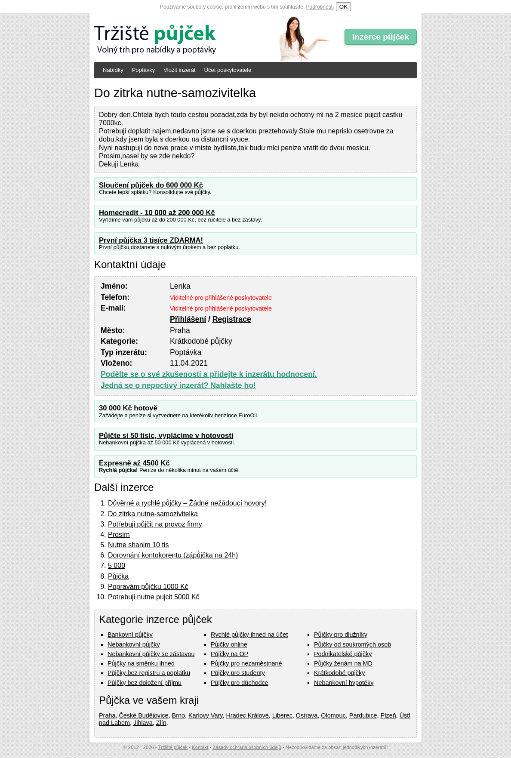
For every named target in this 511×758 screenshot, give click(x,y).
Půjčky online (229, 644)
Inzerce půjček (380, 36)
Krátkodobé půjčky (339, 672)
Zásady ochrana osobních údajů (246, 747)
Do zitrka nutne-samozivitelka (153, 514)
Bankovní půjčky (130, 634)
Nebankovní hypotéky (343, 682)
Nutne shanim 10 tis (138, 544)
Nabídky (113, 70)
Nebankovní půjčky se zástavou (151, 653)
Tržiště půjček (173, 747)
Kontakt (200, 747)
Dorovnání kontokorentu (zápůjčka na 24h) (173, 555)
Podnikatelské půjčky (343, 653)
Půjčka (118, 576)
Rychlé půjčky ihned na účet (249, 634)
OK (343, 6)
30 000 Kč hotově (128, 408)
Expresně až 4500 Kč (134, 463)
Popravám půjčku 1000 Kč (148, 586)
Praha (107, 715)
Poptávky (143, 70)
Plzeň (388, 715)
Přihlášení (188, 319)
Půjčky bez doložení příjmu (145, 682)
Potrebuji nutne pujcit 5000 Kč (154, 597)
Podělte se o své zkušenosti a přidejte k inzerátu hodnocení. (209, 374)
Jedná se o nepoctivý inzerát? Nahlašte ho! (178, 385)
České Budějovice (143, 715)
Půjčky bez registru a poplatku (149, 672)
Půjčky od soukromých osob (352, 644)
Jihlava (143, 722)
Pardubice (363, 715)
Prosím (119, 534)
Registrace (231, 319)
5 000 (116, 565)
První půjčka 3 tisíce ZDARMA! (151, 240)
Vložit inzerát (179, 70)
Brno (178, 715)
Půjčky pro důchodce (239, 682)
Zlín (161, 722)
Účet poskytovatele (228, 70)
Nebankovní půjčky (134, 644)
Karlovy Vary (205, 715)
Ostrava (306, 715)
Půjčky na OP (229, 653)
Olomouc (333, 715)
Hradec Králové (247, 715)
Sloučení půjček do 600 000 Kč (151, 185)
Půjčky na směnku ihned (141, 663)
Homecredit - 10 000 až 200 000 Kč (157, 213)
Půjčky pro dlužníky (340, 634)
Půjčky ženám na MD (343, 663)
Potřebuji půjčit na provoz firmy (155, 524)
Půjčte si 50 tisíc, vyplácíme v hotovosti (166, 435)
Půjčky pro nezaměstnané (246, 663)
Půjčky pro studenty (238, 672)
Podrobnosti (320, 7)
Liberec (282, 715)
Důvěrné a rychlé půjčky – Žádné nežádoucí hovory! (187, 503)
